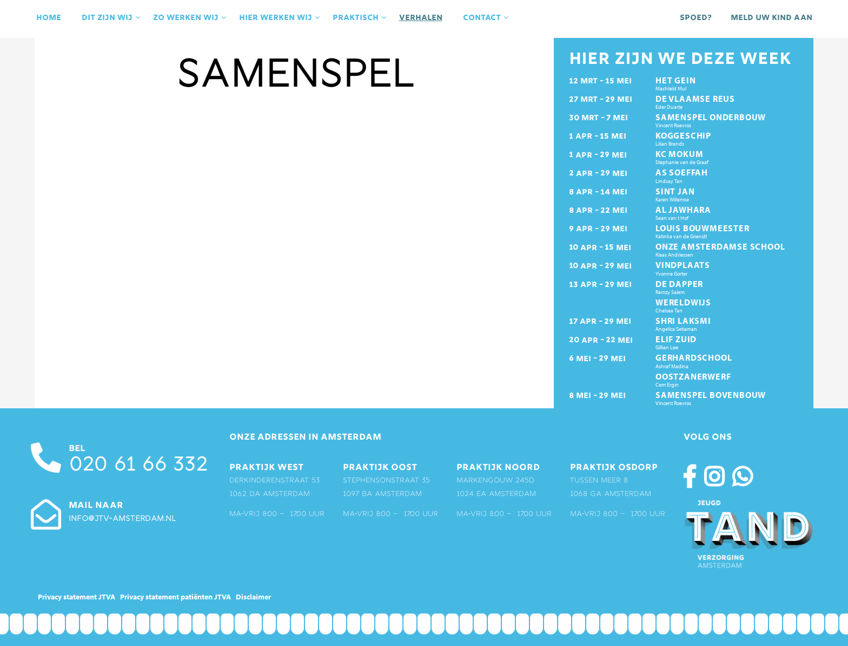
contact (487, 17)
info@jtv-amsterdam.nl (122, 519)
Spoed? (696, 17)
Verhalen (420, 17)
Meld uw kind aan (771, 17)
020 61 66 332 (138, 466)
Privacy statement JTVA (76, 597)
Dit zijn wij (112, 17)
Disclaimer (253, 597)
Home (48, 17)
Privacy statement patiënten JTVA (175, 597)
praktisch (360, 17)
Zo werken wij (190, 17)
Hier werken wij (280, 17)
